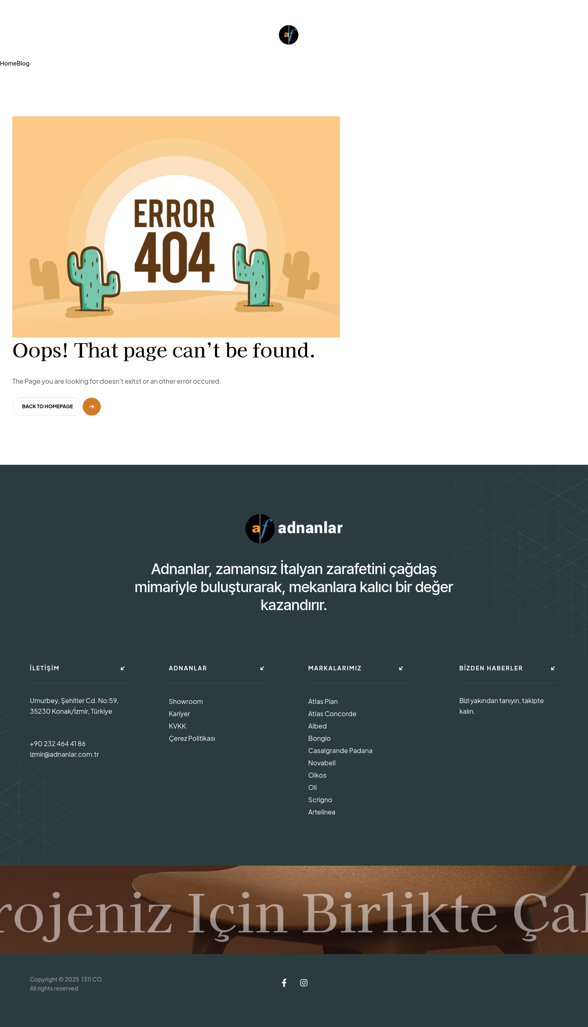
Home (8, 63)
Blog (23, 63)
